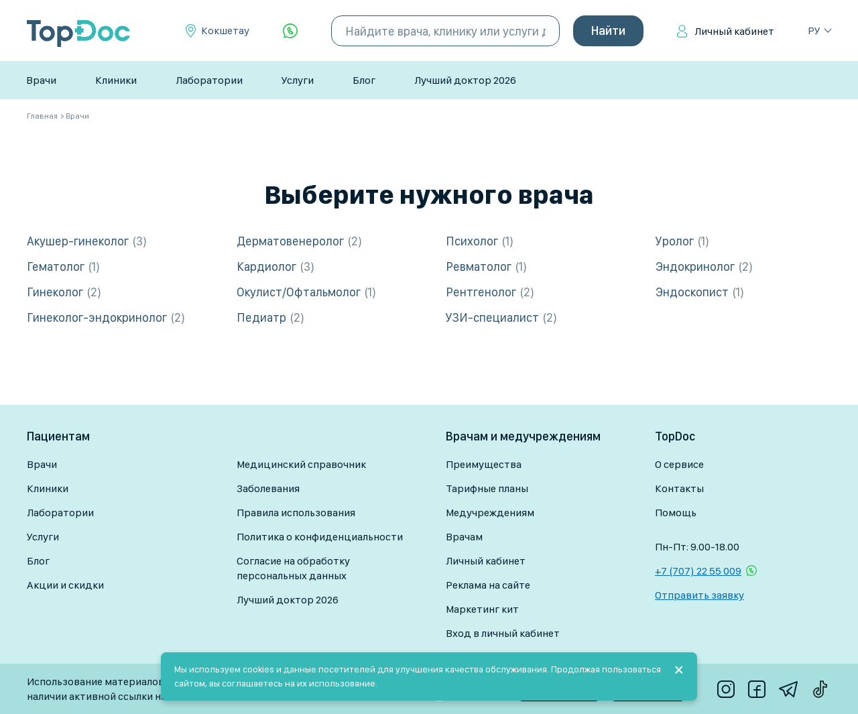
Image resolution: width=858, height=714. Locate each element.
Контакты (679, 488)
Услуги (298, 80)
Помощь (675, 512)
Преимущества (484, 464)
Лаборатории (209, 80)
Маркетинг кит (482, 609)
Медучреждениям (490, 512)
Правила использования (296, 512)
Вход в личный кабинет (503, 633)
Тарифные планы (487, 488)
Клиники (116, 80)
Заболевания (268, 488)
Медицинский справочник (301, 464)
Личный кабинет (734, 31)
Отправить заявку (699, 595)
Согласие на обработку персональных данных (293, 568)
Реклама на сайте (488, 585)
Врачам (464, 536)
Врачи (41, 80)
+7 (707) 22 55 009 (698, 570)
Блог (364, 80)
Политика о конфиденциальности (320, 536)
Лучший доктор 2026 (465, 80)
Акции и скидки (65, 585)
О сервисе (679, 464)
